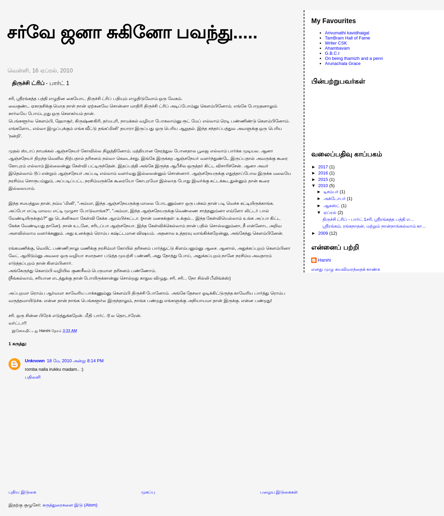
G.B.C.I (332, 53)
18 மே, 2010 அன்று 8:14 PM (75, 360)
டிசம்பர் (331, 191)
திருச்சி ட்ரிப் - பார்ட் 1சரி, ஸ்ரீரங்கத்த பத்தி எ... (368, 219)
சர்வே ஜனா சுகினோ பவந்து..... (132, 32)
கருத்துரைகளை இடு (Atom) (70, 504)
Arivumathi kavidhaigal (347, 32)
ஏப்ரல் (330, 212)
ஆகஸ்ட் (332, 205)
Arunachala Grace (343, 63)
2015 (323, 179)
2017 (323, 166)
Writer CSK (336, 43)
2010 (323, 185)
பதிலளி (33, 377)
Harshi (324, 260)
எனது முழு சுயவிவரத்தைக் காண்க (345, 269)
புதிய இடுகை (22, 492)
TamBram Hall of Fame (347, 37)
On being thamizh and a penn (354, 58)
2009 (323, 233)
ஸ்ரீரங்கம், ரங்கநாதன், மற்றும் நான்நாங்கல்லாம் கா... (374, 226)
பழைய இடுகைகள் (279, 492)
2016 (323, 173)
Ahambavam (337, 48)
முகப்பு (148, 492)
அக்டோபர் (335, 198)
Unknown (35, 360)
